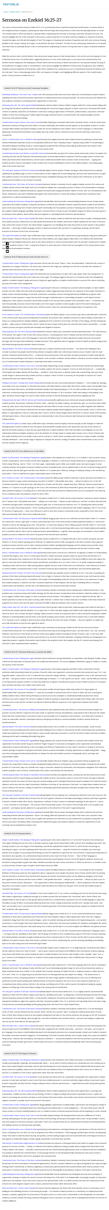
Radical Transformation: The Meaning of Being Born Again (23, 288)
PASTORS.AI (11, 4)
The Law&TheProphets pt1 (12, 235)
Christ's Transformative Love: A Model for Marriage (21, 139)
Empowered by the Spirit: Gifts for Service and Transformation (25, 400)
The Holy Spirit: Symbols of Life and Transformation (21, 170)
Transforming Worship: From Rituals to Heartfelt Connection (24, 153)
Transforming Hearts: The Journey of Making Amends (21, 709)
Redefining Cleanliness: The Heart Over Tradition (20, 94)
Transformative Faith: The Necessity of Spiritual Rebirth (22, 518)
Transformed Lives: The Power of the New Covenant (21, 184)
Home (5, 12)
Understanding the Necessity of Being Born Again (20, 201)
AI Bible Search (14, 12)
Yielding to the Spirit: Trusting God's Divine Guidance (21, 383)
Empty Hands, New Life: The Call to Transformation (21, 607)
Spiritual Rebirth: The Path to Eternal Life (17, 349)
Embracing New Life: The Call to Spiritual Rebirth (20, 105)
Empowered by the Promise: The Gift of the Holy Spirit (22, 573)
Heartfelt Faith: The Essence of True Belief (18, 498)
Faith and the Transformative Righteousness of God (21, 1143)
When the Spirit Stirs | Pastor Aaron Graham (18, 218)
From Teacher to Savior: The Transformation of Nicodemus (24, 314)
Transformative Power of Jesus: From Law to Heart (21, 122)
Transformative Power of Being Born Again (18, 263)
